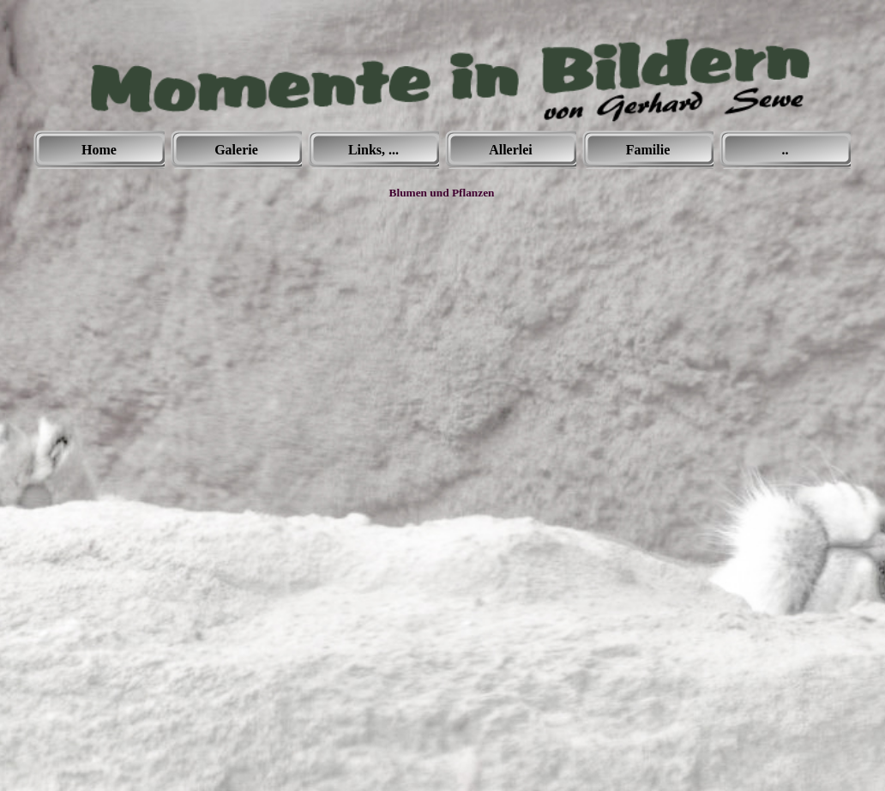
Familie (648, 149)
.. (785, 149)
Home (99, 149)
